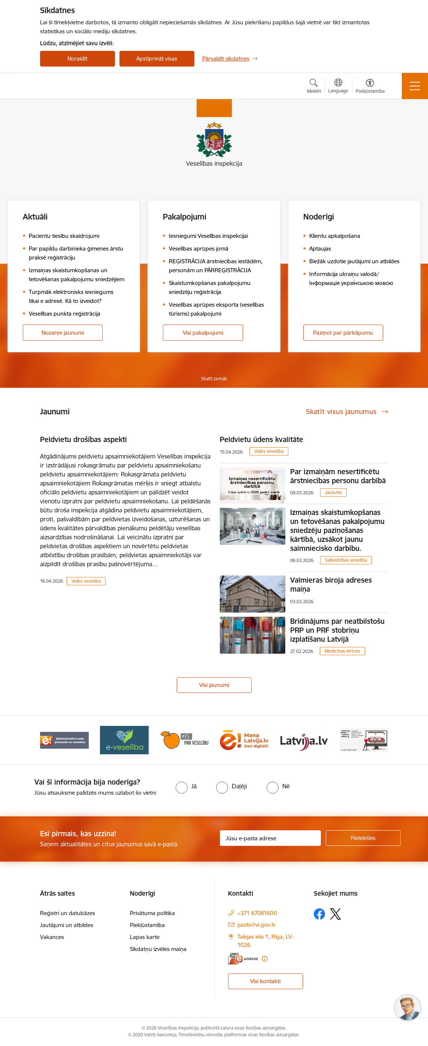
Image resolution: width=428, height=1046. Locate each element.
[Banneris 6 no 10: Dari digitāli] (244, 739)
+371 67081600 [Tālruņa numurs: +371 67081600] (257, 913)
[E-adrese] (243, 959)
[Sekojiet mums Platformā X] (335, 914)
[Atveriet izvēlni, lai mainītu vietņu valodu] (338, 86)
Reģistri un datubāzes (67, 913)
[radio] (186, 786)
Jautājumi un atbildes (66, 925)
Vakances (52, 937)
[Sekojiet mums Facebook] (319, 914)
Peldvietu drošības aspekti (83, 439)
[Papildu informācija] (264, 958)
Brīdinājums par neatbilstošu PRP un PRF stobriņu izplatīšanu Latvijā (337, 630)
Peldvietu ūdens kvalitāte (261, 439)
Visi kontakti (265, 981)
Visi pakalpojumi (203, 332)
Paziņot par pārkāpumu (343, 332)
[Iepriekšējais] (52, 740)
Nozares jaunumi (63, 332)
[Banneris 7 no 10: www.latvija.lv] (304, 739)
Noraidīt (77, 58)
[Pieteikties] (363, 838)
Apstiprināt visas (156, 58)
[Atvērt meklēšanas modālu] (314, 87)
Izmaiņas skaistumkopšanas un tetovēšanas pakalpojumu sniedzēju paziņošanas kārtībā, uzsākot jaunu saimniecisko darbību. (337, 530)
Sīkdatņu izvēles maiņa (158, 949)
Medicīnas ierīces (342, 651)
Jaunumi (333, 492)
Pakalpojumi (184, 217)
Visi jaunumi (214, 684)
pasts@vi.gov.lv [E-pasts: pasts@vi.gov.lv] (256, 924)
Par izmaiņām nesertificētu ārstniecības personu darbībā (338, 476)
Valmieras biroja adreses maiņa (331, 584)
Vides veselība (86, 581)
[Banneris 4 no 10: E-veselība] (124, 739)
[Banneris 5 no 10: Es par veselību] (184, 739)
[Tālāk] (376, 740)
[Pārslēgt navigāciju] (415, 86)
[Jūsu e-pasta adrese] (270, 838)
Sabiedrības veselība (346, 560)
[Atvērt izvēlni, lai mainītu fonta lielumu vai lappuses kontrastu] (370, 87)
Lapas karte (145, 937)
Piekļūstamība (147, 925)
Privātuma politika (152, 913)
